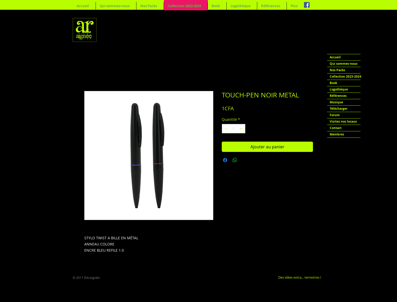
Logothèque (339, 89)
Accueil (335, 57)
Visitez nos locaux (343, 121)
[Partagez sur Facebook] (225, 160)
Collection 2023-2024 (345, 76)
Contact (335, 128)
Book (333, 83)
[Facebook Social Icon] (307, 5)
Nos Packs (337, 70)
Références (338, 96)
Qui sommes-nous (343, 63)
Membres (337, 134)
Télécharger (338, 108)
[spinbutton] (233, 128)
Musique (336, 102)
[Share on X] (245, 160)
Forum (335, 115)
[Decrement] (226, 128)
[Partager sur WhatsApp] (235, 160)
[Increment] (241, 128)
